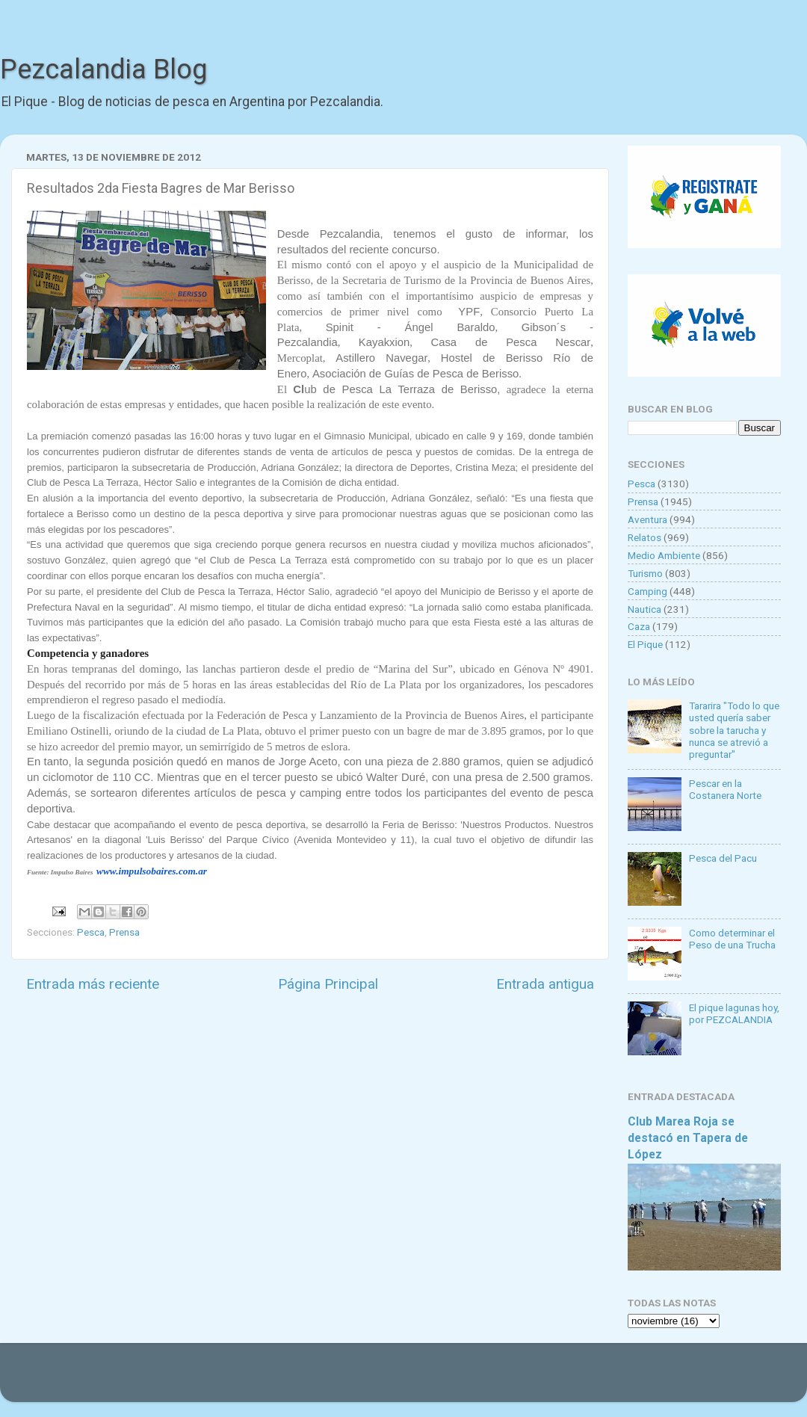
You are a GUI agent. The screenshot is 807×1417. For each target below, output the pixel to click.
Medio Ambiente (664, 555)
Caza (639, 626)
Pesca (91, 932)
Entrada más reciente (92, 983)
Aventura (647, 519)
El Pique (645, 644)
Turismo (645, 573)
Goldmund (430, 1380)
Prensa (124, 932)
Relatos (644, 537)
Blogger (557, 1380)
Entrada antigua (545, 983)
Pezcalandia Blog (103, 69)
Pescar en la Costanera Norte (725, 789)
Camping (647, 591)
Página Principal (328, 983)
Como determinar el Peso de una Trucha (732, 939)
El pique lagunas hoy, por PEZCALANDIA (734, 1013)
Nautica (644, 609)
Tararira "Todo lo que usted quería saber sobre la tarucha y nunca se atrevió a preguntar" (734, 730)
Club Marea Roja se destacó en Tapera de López (688, 1137)
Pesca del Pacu (723, 858)
